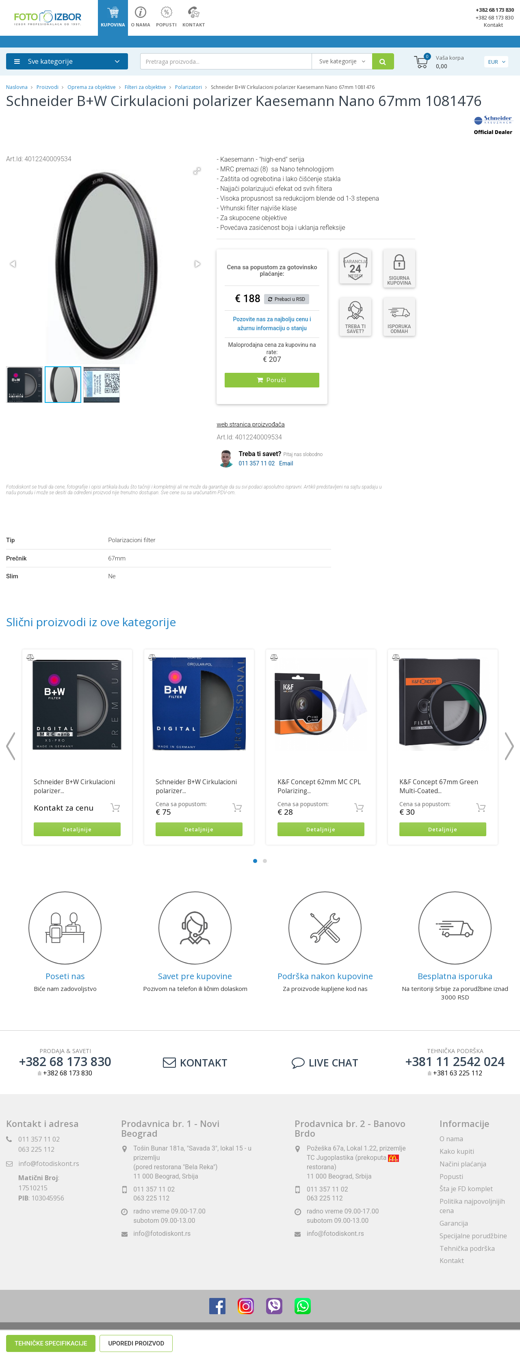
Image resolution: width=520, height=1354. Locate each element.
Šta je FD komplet (466, 1187)
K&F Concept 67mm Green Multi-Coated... (438, 784)
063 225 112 (36, 1148)
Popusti (451, 1175)
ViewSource (333, 1337)
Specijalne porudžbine (473, 1234)
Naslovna (17, 87)
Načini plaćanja (463, 1162)
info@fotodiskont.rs (48, 1162)
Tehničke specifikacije (51, 511)
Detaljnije (77, 828)
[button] (197, 170)
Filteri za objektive (145, 87)
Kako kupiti (457, 1150)
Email (286, 461)
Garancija (454, 1222)
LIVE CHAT (325, 1061)
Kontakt (493, 24)
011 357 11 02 (256, 461)
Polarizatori (188, 87)
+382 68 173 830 (495, 9)
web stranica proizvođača (250, 422)
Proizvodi (48, 87)
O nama (451, 1137)
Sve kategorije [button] (43, 61)
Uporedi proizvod (136, 511)
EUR (493, 61)
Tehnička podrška (467, 1247)
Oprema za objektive (91, 87)
